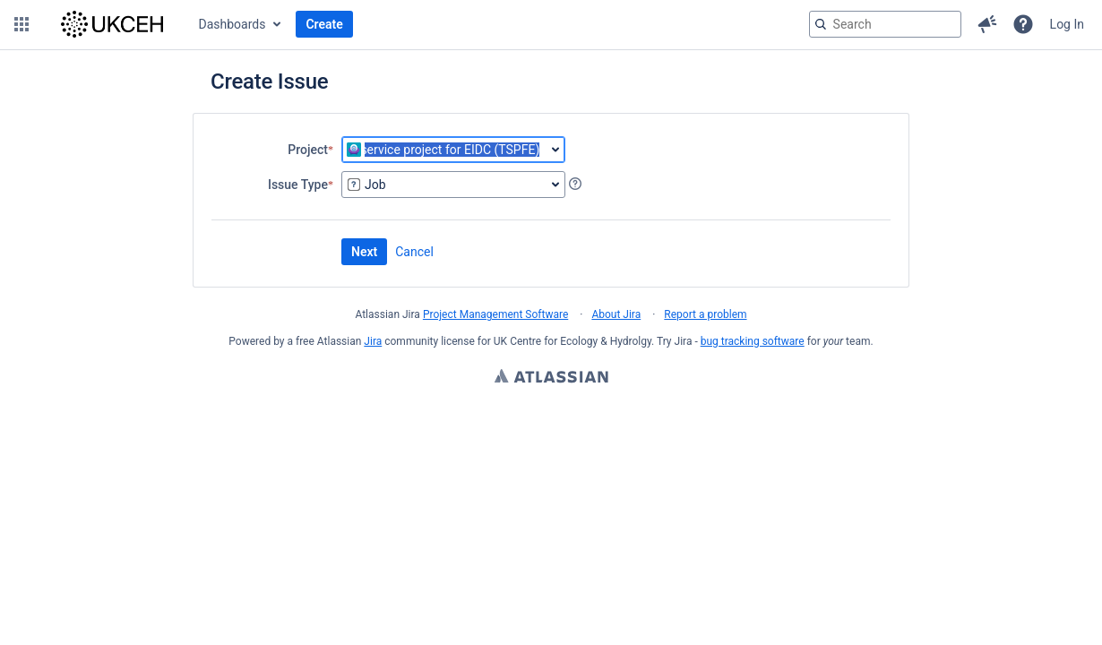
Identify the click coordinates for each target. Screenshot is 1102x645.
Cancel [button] (414, 252)
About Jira (616, 314)
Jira (373, 341)
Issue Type (298, 184)
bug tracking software (753, 341)
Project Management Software (495, 314)
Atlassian (551, 378)
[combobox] (453, 149)
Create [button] (324, 24)
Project (308, 149)
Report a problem (705, 314)
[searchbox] (885, 24)
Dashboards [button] (232, 24)
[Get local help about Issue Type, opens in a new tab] (575, 183)
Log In (1067, 24)
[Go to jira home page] (112, 24)
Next (364, 252)
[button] (21, 24)
